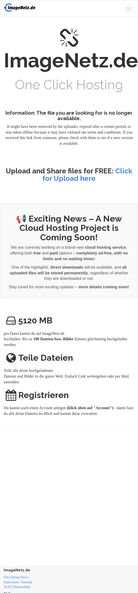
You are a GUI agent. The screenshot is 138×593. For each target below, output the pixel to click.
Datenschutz (21, 587)
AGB (7, 587)
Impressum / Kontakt (18, 582)
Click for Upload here (87, 175)
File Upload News (16, 577)
